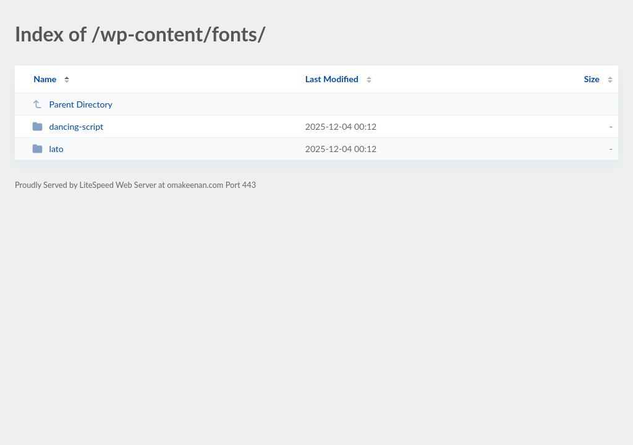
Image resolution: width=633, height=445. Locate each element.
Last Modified (332, 79)
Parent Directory (72, 104)
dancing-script (67, 126)
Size (592, 79)
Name (44, 79)
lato (48, 148)
